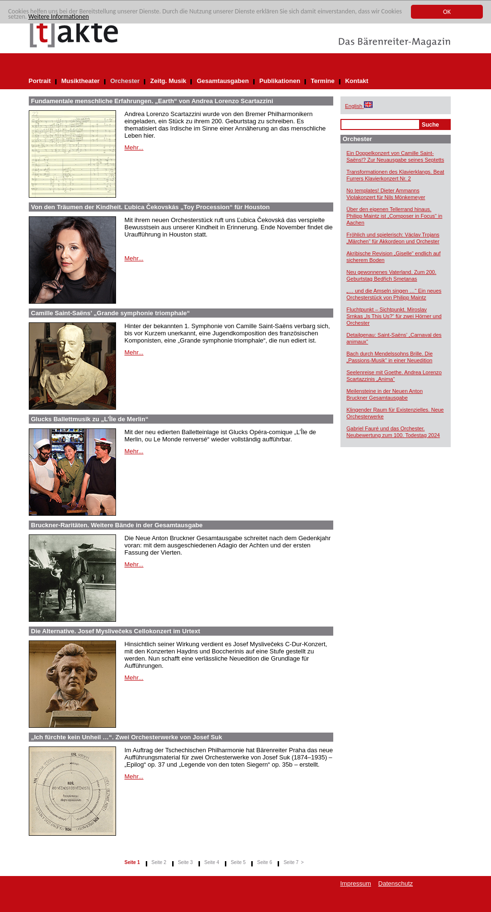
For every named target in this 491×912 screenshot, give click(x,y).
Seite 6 (264, 862)
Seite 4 (211, 862)
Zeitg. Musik (168, 80)
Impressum (355, 883)
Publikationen (279, 80)
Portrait (40, 80)
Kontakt (356, 80)
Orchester (125, 80)
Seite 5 (238, 862)
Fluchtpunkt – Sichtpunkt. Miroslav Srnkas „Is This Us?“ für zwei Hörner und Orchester (394, 316)
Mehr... (134, 147)
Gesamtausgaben (222, 80)
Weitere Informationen (58, 17)
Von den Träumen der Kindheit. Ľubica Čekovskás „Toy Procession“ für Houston (150, 207)
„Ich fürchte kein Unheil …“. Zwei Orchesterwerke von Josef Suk (126, 737)
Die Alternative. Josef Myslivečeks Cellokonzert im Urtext (115, 631)
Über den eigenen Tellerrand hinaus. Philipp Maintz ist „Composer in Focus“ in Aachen (395, 215)
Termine (323, 80)
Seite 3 (185, 862)
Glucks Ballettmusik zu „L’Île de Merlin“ (90, 419)
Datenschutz (395, 883)
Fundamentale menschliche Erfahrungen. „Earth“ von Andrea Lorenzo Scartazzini (152, 101)
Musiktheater (80, 80)
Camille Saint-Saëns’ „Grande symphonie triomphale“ (110, 313)
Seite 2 (159, 862)
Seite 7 (290, 862)
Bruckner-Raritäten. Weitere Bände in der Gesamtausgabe (117, 525)
